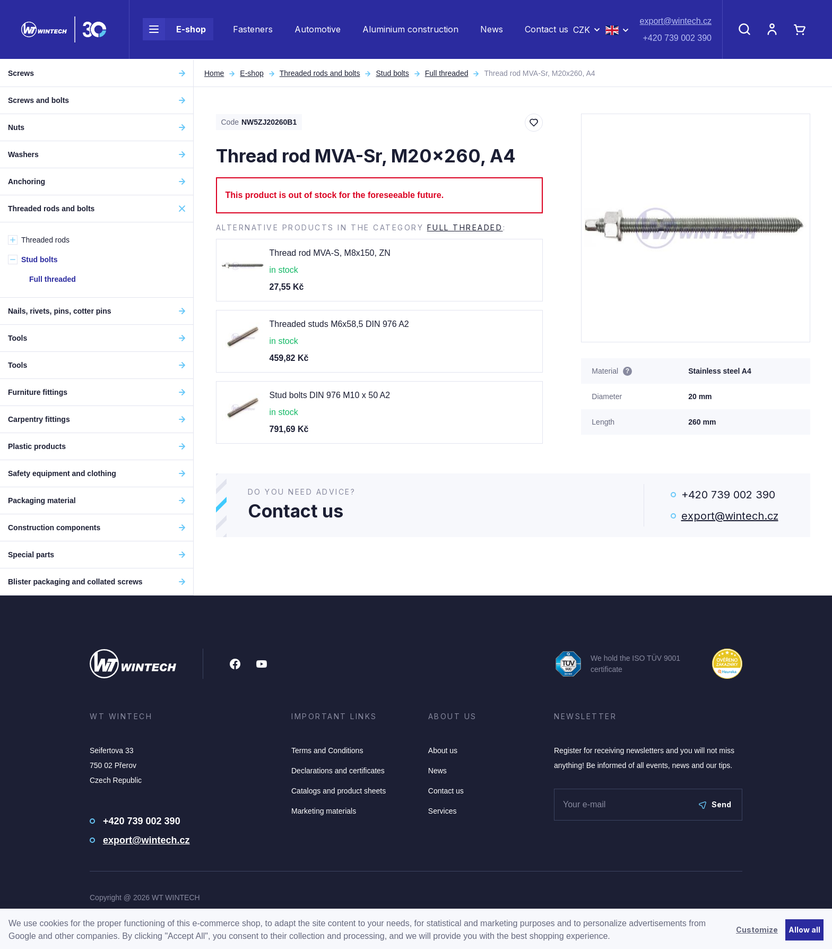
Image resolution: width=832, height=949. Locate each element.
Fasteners (253, 29)
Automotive (317, 29)
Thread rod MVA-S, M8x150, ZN (330, 252)
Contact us (546, 29)
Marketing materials (323, 811)
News (491, 29)
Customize (757, 929)
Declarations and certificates (338, 770)
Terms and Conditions (327, 750)
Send (715, 804)
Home (214, 73)
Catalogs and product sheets (338, 791)
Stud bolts (392, 73)
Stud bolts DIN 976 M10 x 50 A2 (330, 395)
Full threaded (447, 73)
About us (442, 750)
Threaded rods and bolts (320, 73)
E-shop (174, 30)
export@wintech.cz (676, 21)
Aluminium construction (410, 29)
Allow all (804, 929)
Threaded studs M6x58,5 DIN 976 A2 (339, 324)
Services (442, 811)
